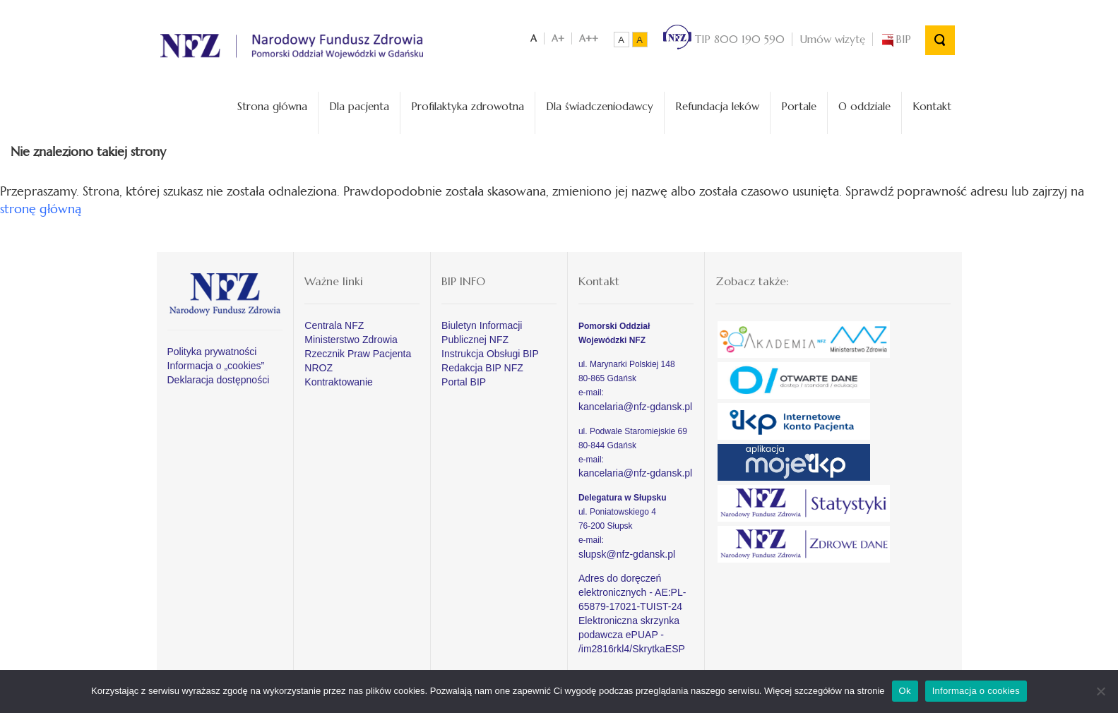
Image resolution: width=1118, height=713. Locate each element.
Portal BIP (463, 382)
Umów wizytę (832, 39)
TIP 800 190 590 (724, 39)
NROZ (318, 367)
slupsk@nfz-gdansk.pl (626, 554)
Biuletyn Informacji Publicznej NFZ (481, 332)
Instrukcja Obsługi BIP (490, 353)
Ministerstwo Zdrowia (350, 339)
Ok (905, 690)
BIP (895, 39)
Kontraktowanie (338, 382)
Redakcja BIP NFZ (482, 367)
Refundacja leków (717, 106)
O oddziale (864, 106)
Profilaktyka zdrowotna (467, 106)
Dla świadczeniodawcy (599, 106)
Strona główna (272, 106)
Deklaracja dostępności (218, 379)
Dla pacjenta (359, 106)
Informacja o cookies (976, 690)
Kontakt (931, 106)
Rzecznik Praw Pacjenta (357, 353)
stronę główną (40, 208)
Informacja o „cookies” (216, 365)
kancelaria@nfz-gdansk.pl (635, 406)
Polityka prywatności (212, 351)
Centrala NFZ (334, 325)
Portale (798, 106)
